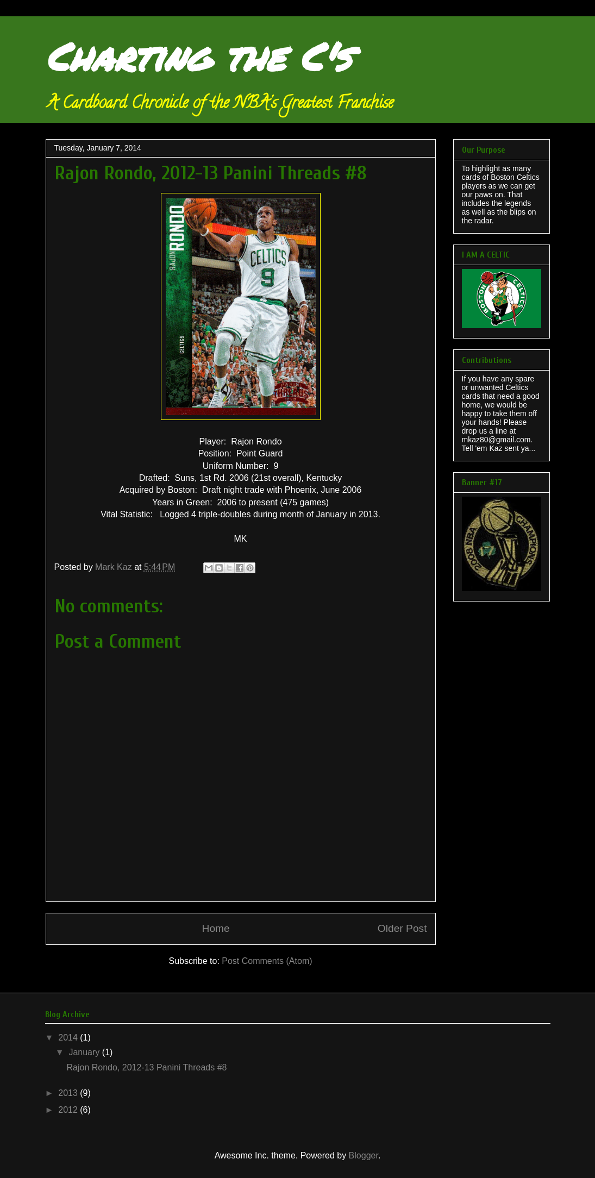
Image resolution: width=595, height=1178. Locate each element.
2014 (69, 1037)
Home (216, 928)
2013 (69, 1093)
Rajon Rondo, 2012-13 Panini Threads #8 (146, 1067)
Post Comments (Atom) (267, 961)
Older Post (402, 928)
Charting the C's (198, 56)
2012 (69, 1109)
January (85, 1052)
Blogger (363, 1155)
